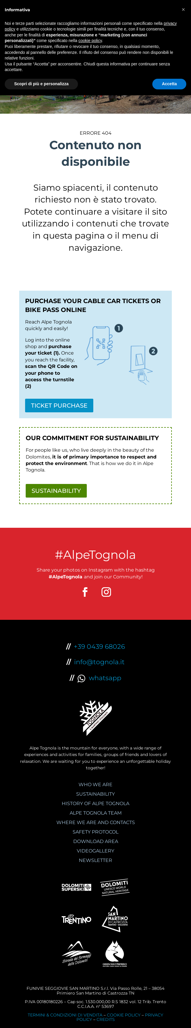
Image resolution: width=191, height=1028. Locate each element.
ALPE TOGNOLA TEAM (96, 813)
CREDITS (106, 1019)
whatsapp (99, 678)
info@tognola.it (99, 662)
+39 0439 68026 (99, 647)
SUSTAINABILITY (56, 490)
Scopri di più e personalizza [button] (41, 83)
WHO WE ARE (95, 784)
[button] (183, 9)
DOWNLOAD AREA (95, 841)
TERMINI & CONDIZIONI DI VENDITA (65, 1015)
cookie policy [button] (90, 40)
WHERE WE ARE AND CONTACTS (95, 822)
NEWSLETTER (95, 860)
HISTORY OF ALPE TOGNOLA (95, 803)
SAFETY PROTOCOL (95, 832)
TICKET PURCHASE (59, 405)
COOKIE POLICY (124, 1015)
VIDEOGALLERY (95, 851)
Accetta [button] (169, 83)
